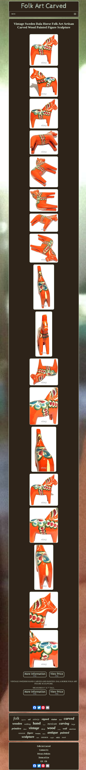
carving (64, 723)
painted (64, 732)
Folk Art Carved (44, 746)
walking (27, 724)
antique (52, 732)
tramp (59, 729)
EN (41, 761)
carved (69, 718)
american (72, 729)
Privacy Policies (43, 754)
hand (37, 723)
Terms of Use (44, 757)
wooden (17, 723)
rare (38, 737)
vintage (34, 728)
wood (51, 728)
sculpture (28, 736)
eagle (52, 737)
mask (64, 737)
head (44, 724)
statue (54, 719)
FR (46, 761)
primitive (16, 728)
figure (30, 733)
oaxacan (21, 733)
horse (44, 733)
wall (65, 728)
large (73, 724)
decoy (43, 729)
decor (25, 729)
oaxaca (44, 737)
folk (16, 718)
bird (60, 720)
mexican (52, 723)
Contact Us (43, 750)
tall (29, 719)
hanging (37, 733)
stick (58, 737)
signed (45, 719)
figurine (24, 720)
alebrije (36, 719)
